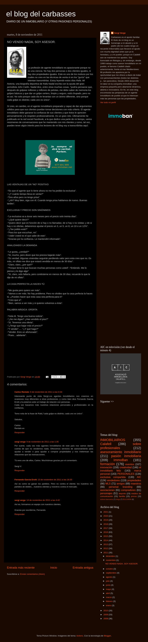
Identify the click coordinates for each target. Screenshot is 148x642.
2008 (106, 618)
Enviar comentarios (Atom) (32, 574)
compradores (128, 490)
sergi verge (20, 442)
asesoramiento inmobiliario (120, 452)
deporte (122, 493)
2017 (106, 528)
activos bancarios (106, 499)
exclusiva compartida (113, 477)
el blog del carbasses (41, 14)
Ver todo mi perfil (108, 102)
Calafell (105, 444)
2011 (106, 552)
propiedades (134, 480)
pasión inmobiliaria (126, 456)
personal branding (120, 486)
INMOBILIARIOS (112, 440)
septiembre (111, 573)
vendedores (113, 480)
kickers (79, 636)
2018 (106, 524)
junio (108, 585)
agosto (109, 577)
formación (107, 464)
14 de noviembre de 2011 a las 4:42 (43, 500)
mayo (109, 589)
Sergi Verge (119, 33)
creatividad (126, 467)
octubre (109, 569)
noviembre (111, 560)
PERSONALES (125, 473)
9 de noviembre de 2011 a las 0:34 (46, 392)
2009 (106, 614)
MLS (108, 483)
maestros (136, 483)
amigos (121, 483)
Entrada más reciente (21, 567)
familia (122, 496)
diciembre (110, 556)
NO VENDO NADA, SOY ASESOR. (121, 564)
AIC (139, 477)
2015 (106, 536)
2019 (106, 520)
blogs (118, 499)
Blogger (107, 636)
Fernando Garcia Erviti (25, 479)
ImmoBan (120, 460)
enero (109, 605)
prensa (134, 496)
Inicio (53, 567)
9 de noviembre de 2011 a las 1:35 (43, 442)
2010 (106, 610)
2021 (106, 512)
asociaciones (107, 490)
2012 (106, 548)
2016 (106, 532)
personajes (106, 493)
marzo (109, 597)
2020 (106, 516)
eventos (129, 464)
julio (108, 581)
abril (108, 593)
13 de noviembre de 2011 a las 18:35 (55, 479)
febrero (109, 601)
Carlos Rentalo (21, 392)
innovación (106, 467)
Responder (19, 432)
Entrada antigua (83, 567)
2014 (106, 540)
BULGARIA (127, 499)
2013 (106, 544)
